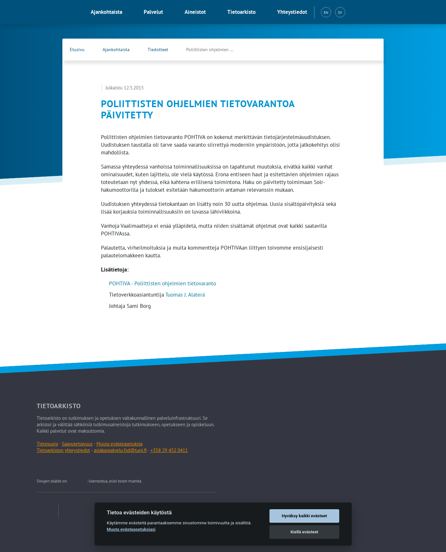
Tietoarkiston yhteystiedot (63, 450)
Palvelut (153, 11)
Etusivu (77, 49)
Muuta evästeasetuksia (119, 443)
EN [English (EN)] (326, 12)
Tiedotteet (158, 49)
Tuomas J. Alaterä (185, 294)
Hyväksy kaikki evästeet (304, 515)
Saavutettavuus (77, 444)
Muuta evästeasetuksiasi (131, 529)
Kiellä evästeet (304, 531)
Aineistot (195, 11)
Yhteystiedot (292, 11)
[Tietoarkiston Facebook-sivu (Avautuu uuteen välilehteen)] (356, 49)
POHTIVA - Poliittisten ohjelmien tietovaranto (162, 283)
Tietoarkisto (241, 11)
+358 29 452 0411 (169, 450)
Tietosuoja (47, 444)
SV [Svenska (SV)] (340, 12)
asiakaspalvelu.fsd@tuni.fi (120, 450)
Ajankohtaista (106, 11)
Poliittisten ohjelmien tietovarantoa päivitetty (216, 49)
